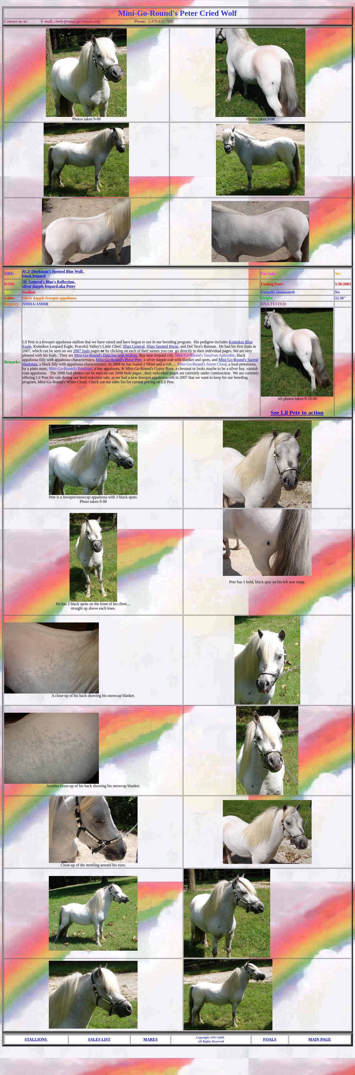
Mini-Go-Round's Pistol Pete (119, 360)
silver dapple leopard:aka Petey (48, 286)
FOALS (269, 1039)
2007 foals (81, 351)
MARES (150, 1039)
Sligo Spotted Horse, (162, 346)
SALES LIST (99, 1039)
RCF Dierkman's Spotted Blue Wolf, (53, 271)
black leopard (34, 276)
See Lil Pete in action (297, 412)
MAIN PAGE (319, 1039)
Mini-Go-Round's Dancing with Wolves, (106, 355)
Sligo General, (134, 346)
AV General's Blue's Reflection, (49, 282)
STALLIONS (36, 1039)
